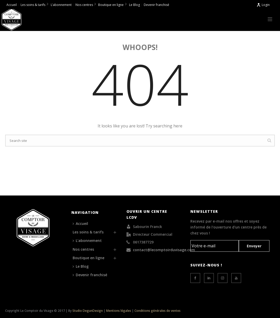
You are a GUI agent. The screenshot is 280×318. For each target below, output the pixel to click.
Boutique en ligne (88, 257)
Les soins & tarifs (88, 232)
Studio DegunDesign (87, 310)
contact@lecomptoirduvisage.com (164, 250)
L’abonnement (87, 240)
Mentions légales (118, 310)
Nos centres (83, 249)
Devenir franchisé (90, 274)
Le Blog (81, 266)
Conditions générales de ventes (157, 310)
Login (263, 5)
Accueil (80, 223)
